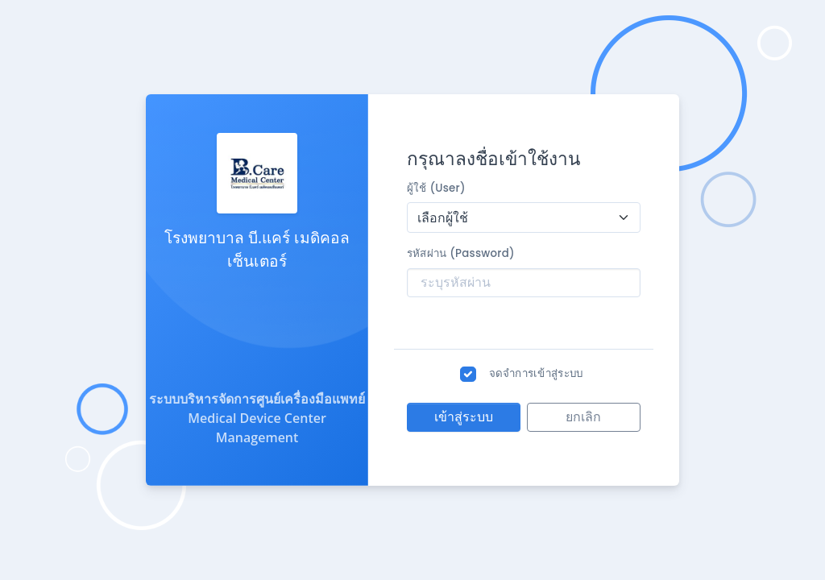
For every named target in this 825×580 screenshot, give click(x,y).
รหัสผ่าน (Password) (461, 253)
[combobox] (524, 217)
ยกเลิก (583, 417)
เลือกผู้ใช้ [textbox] (442, 217)
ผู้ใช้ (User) (436, 188)
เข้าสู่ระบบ (463, 417)
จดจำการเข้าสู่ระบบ (536, 373)
